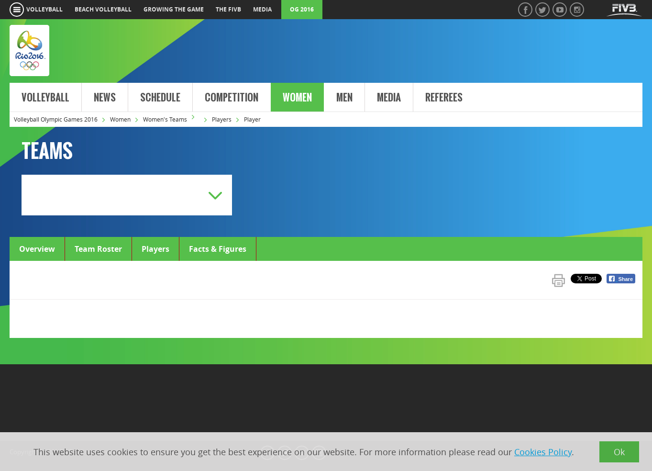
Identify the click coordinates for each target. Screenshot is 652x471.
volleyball (44, 9)
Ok (619, 452)
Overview (37, 249)
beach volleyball (103, 9)
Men (344, 97)
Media (389, 97)
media (262, 9)
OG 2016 (302, 9)
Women (297, 97)
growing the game (174, 9)
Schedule (160, 97)
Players (222, 119)
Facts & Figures (217, 249)
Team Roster (98, 249)
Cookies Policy (543, 452)
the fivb (228, 9)
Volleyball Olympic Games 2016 (56, 119)
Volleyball (45, 97)
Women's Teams (165, 119)
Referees (444, 97)
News (105, 97)
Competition (231, 97)
